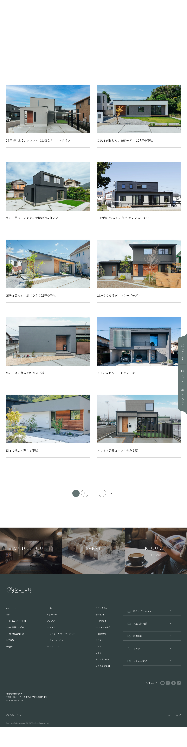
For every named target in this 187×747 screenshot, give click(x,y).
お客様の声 (52, 633)
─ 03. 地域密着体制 (15, 652)
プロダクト (52, 639)
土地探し (10, 665)
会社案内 (100, 633)
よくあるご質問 (103, 684)
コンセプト (11, 626)
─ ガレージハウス (55, 658)
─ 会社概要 (101, 639)
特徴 (8, 633)
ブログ (99, 665)
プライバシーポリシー (14, 735)
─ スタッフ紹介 (103, 645)
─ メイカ (51, 645)
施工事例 (10, 658)
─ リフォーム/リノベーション (61, 652)
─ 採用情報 (101, 652)
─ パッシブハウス (55, 665)
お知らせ (100, 658)
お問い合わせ (102, 626)
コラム (99, 671)
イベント (51, 626)
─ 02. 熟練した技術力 (16, 645)
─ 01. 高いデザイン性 (16, 639)
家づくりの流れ (103, 677)
